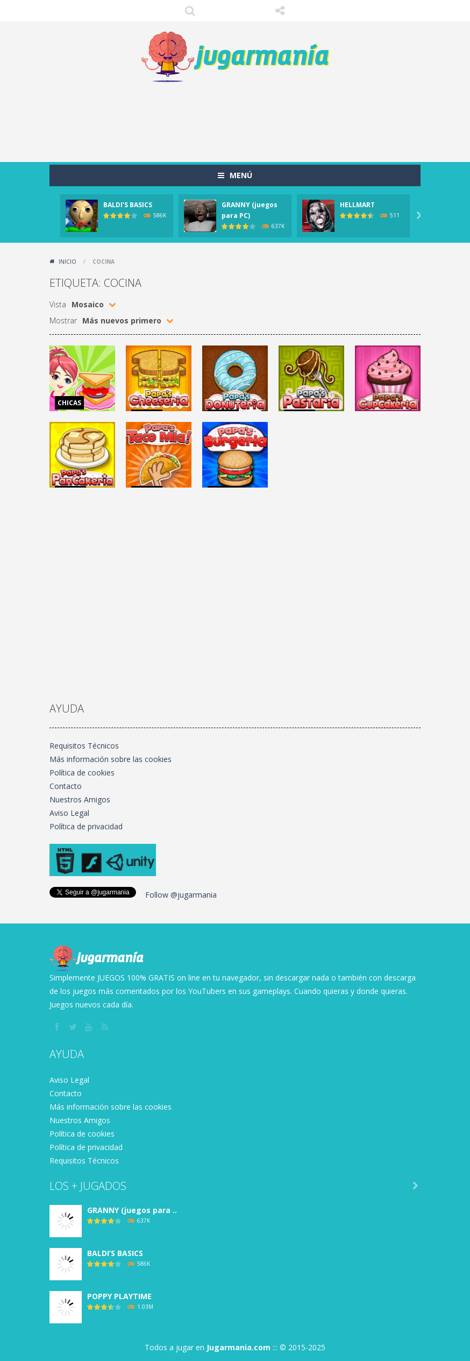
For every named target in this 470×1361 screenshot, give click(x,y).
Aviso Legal (69, 813)
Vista (57, 304)
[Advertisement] (245, 119)
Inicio (67, 261)
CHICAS (69, 402)
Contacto (65, 786)
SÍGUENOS (280, 11)
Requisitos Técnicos (84, 746)
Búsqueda (190, 11)
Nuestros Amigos (79, 799)
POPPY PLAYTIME (119, 1296)
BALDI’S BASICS (127, 204)
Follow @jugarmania (181, 895)
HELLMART (357, 204)
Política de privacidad (86, 826)
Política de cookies (82, 772)
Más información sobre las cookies (110, 759)
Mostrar (63, 320)
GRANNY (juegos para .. (132, 1210)
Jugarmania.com (238, 1347)
